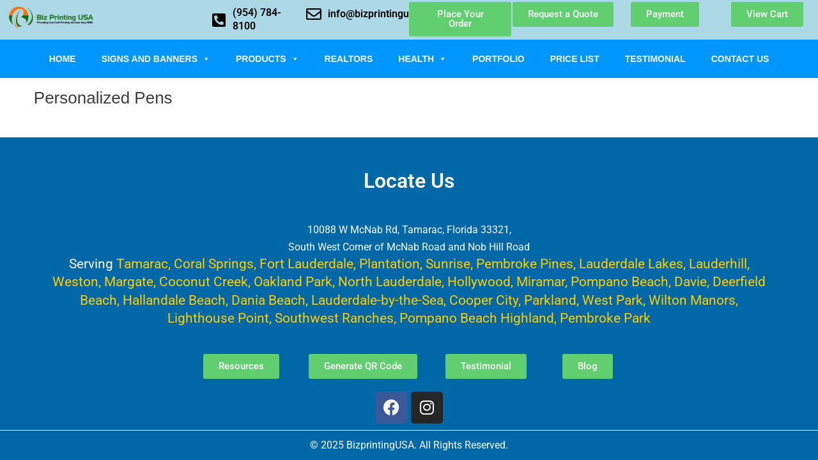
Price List (574, 59)
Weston (75, 281)
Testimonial (655, 59)
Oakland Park (293, 281)
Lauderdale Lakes (631, 264)
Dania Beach (268, 300)
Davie (690, 281)
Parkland (550, 300)
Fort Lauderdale (306, 264)
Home (62, 59)
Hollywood (479, 281)
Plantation (389, 264)
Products (267, 59)
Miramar (540, 281)
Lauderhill (718, 264)
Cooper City (483, 300)
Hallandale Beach (174, 300)
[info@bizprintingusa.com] (313, 14)
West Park (612, 300)
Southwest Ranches (334, 318)
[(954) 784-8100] (218, 19)
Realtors (349, 59)
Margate (128, 281)
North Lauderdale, (391, 281)
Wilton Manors (692, 300)
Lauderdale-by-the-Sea (377, 300)
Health (422, 59)
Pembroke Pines (524, 264)
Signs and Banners (156, 59)
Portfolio (498, 59)
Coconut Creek (203, 281)
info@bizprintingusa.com (385, 14)
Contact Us (740, 59)
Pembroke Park (605, 318)
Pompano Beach (619, 281)
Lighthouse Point (218, 318)
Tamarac (142, 264)
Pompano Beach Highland (476, 318)
